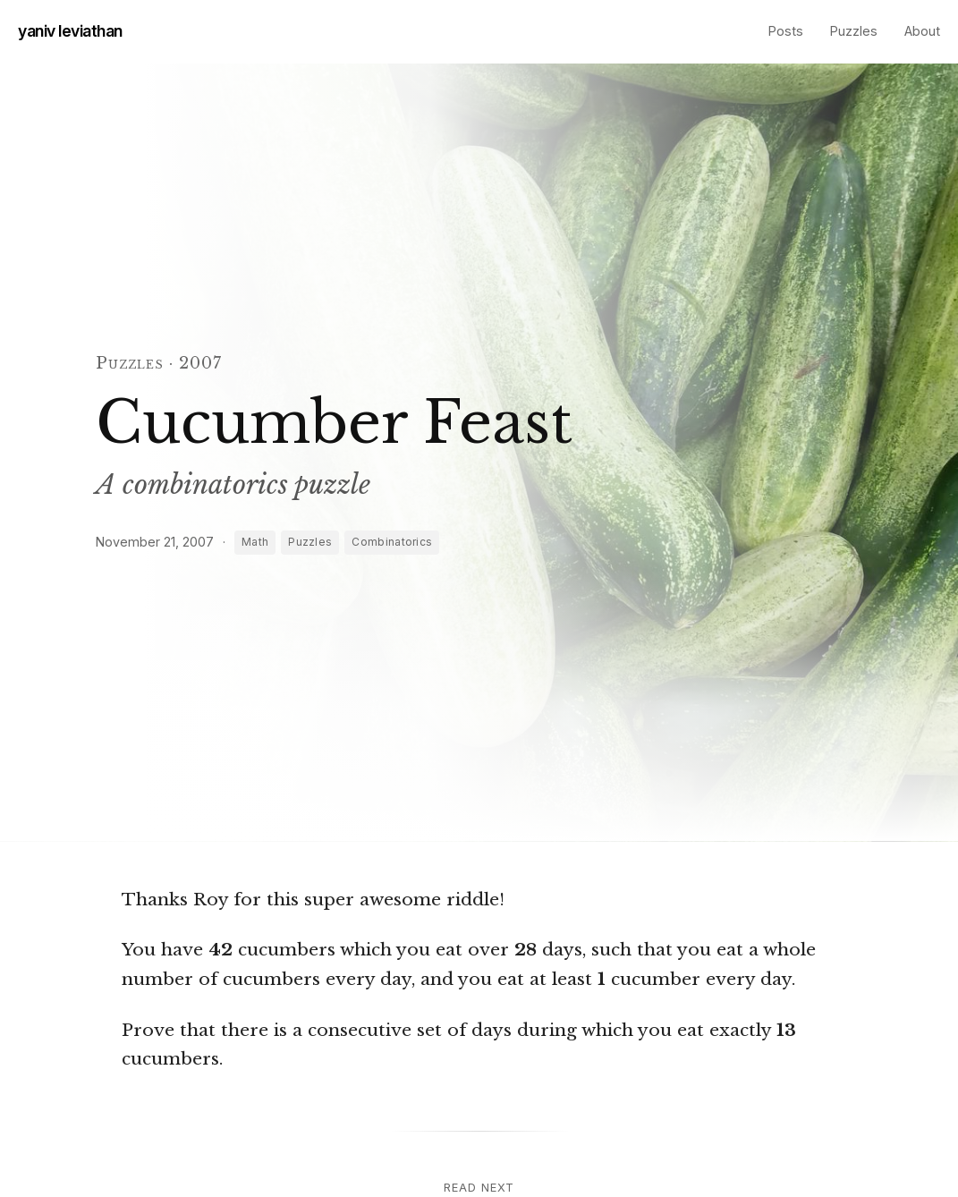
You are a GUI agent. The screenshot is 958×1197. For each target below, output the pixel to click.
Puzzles (853, 30)
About (922, 30)
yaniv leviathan (70, 30)
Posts (785, 30)
